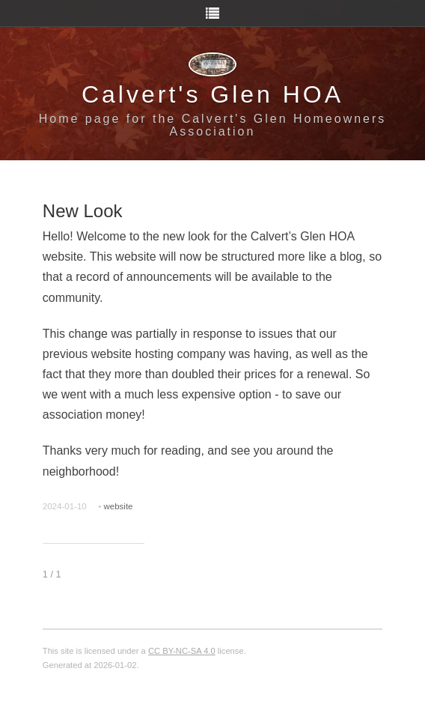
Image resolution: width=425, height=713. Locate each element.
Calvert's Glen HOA (212, 94)
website (117, 506)
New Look (83, 211)
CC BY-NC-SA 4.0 (181, 650)
